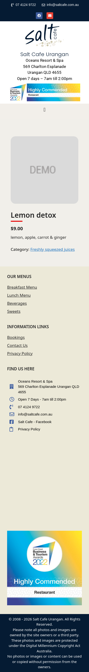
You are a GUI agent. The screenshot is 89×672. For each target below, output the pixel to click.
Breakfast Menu (22, 287)
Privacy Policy (20, 353)
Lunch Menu (19, 295)
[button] (44, 110)
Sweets (13, 311)
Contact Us (17, 345)
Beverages (17, 303)
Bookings (16, 337)
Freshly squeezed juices (52, 249)
